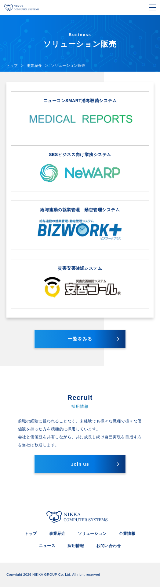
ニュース (47, 545)
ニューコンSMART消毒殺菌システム (80, 114)
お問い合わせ (108, 545)
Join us (80, 464)
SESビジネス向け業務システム (80, 168)
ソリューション (92, 533)
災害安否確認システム (80, 284)
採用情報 (75, 545)
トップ (30, 533)
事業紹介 (57, 533)
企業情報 (127, 533)
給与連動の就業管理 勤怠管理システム (80, 225)
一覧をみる (80, 338)
